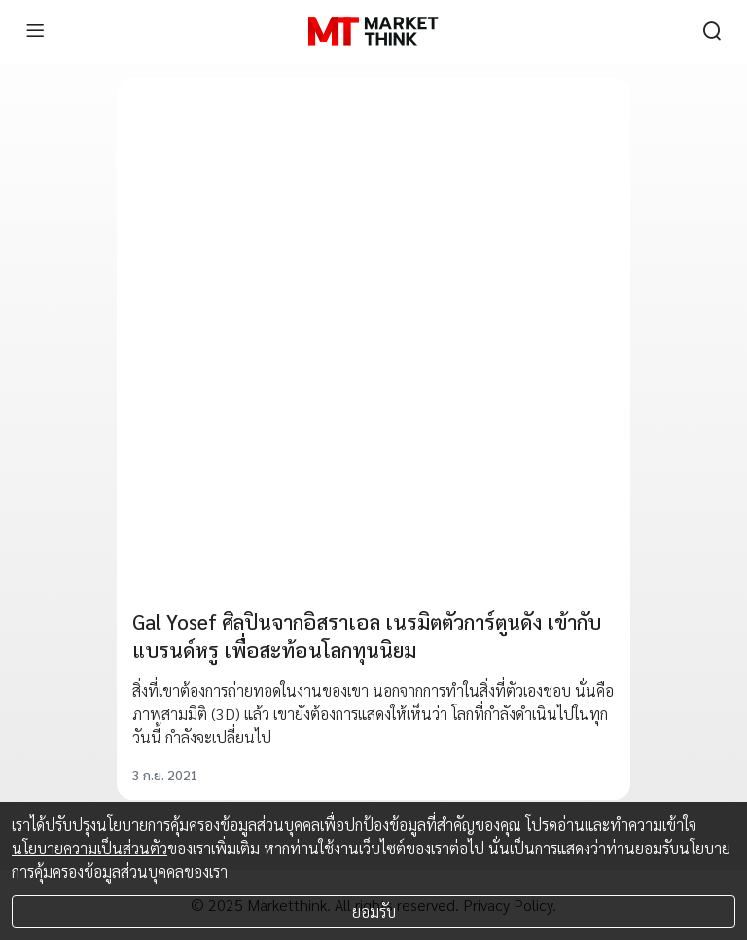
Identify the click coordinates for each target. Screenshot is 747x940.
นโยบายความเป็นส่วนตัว (89, 848)
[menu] (35, 31)
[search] (712, 31)
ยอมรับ (374, 911)
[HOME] (373, 31)
